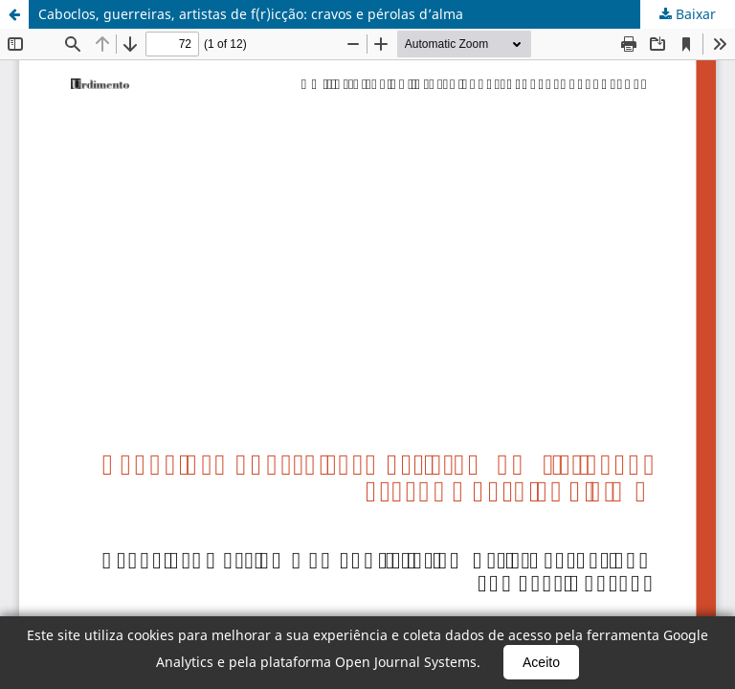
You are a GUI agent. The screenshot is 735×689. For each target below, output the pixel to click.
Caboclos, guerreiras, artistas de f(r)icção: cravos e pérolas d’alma (250, 14)
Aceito (541, 662)
